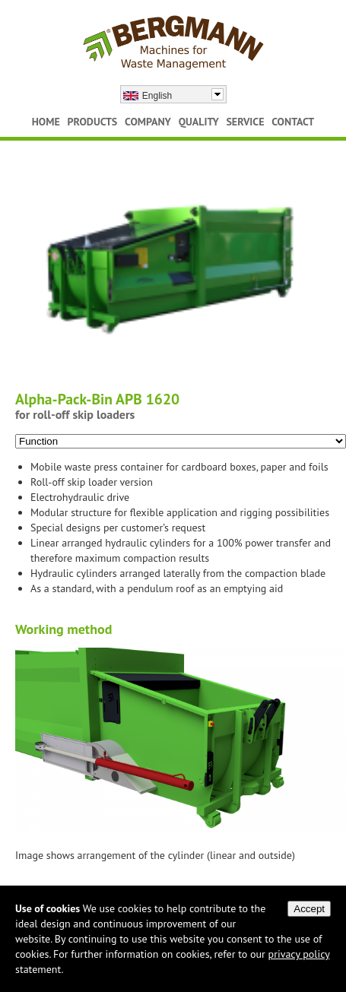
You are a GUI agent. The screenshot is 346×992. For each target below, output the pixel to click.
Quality (199, 121)
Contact (292, 121)
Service (245, 121)
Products (93, 121)
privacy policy (299, 954)
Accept (309, 908)
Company (148, 121)
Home (46, 121)
